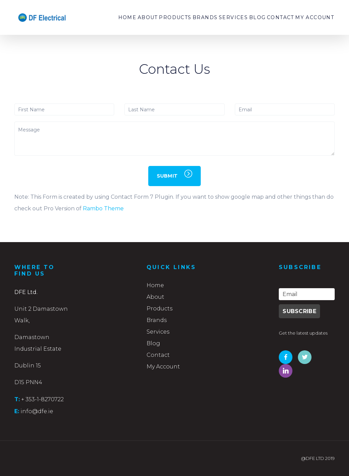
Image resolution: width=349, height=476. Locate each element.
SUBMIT (175, 174)
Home (95, 17)
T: (17, 399)
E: (16, 411)
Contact (274, 17)
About (120, 17)
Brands (185, 17)
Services (218, 17)
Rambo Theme (103, 208)
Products (152, 17)
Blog (247, 17)
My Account (312, 17)
